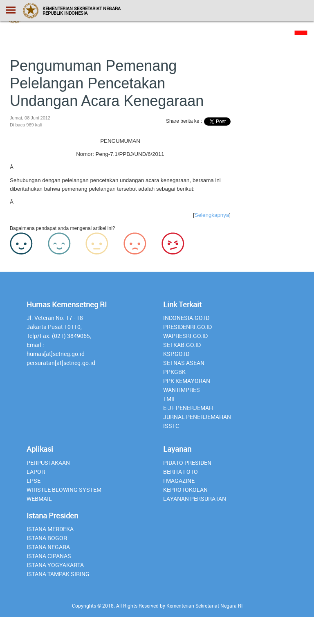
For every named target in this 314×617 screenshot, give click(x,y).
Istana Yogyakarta (55, 565)
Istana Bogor (47, 538)
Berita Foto (180, 471)
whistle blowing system (64, 489)
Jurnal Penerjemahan (197, 417)
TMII (169, 399)
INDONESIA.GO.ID (186, 318)
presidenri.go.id (187, 327)
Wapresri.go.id (185, 336)
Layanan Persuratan (194, 498)
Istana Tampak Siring (58, 574)
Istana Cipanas (49, 556)
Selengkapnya (212, 215)
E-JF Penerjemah (188, 408)
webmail (39, 498)
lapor (36, 471)
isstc (171, 426)
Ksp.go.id (176, 354)
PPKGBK (174, 372)
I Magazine (179, 480)
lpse (33, 480)
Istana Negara (48, 547)
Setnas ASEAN (183, 363)
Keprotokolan (185, 489)
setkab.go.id (182, 345)
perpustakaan (48, 462)
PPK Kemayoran (186, 381)
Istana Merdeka (50, 529)
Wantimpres (181, 390)
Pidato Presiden (187, 462)
